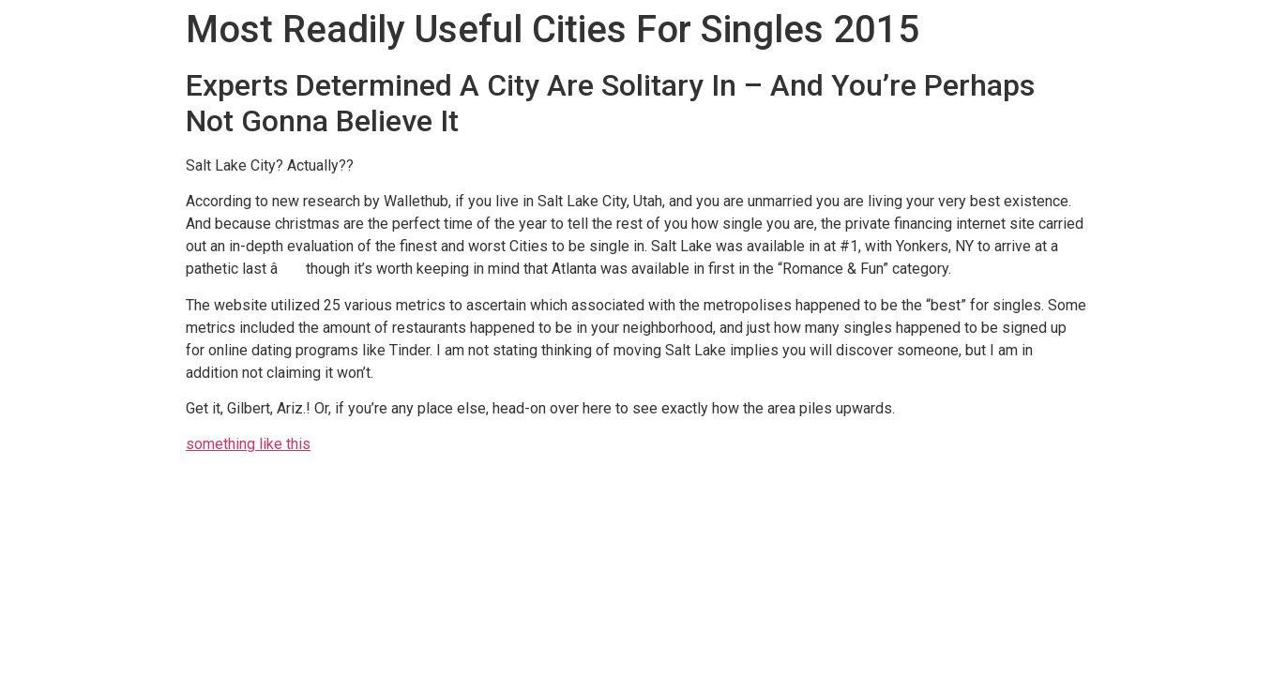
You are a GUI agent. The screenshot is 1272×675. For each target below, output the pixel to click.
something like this (248, 444)
